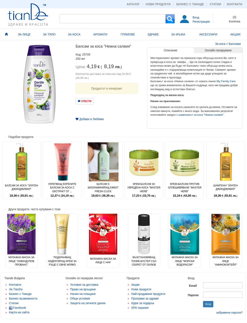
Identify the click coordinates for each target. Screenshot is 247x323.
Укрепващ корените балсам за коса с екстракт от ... (62, 188)
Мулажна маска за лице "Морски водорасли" (185, 261)
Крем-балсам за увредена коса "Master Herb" (144, 188)
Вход (196, 17)
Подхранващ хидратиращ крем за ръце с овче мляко (62, 261)
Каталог (133, 4)
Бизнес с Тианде (190, 4)
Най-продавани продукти (148, 294)
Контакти (234, 4)
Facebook (17, 307)
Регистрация (201, 21)
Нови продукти (158, 4)
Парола (193, 295)
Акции (135, 284)
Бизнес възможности (23, 298)
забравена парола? (229, 312)
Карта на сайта (19, 312)
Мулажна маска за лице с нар (103, 260)
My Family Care (225, 81)
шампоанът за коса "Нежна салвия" (201, 114)
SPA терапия (140, 307)
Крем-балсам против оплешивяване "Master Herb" (185, 188)
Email (193, 285)
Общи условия (80, 298)
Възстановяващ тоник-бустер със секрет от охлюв (144, 261)
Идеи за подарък (142, 303)
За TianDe (16, 289)
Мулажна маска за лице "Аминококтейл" (225, 261)
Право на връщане (83, 289)
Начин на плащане (83, 294)
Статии (215, 4)
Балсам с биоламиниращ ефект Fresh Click (103, 188)
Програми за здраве (145, 298)
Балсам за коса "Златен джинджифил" (21, 187)
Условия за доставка (84, 284)
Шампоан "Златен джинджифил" (225, 187)
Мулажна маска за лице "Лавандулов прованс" (21, 261)
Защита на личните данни (87, 303)
